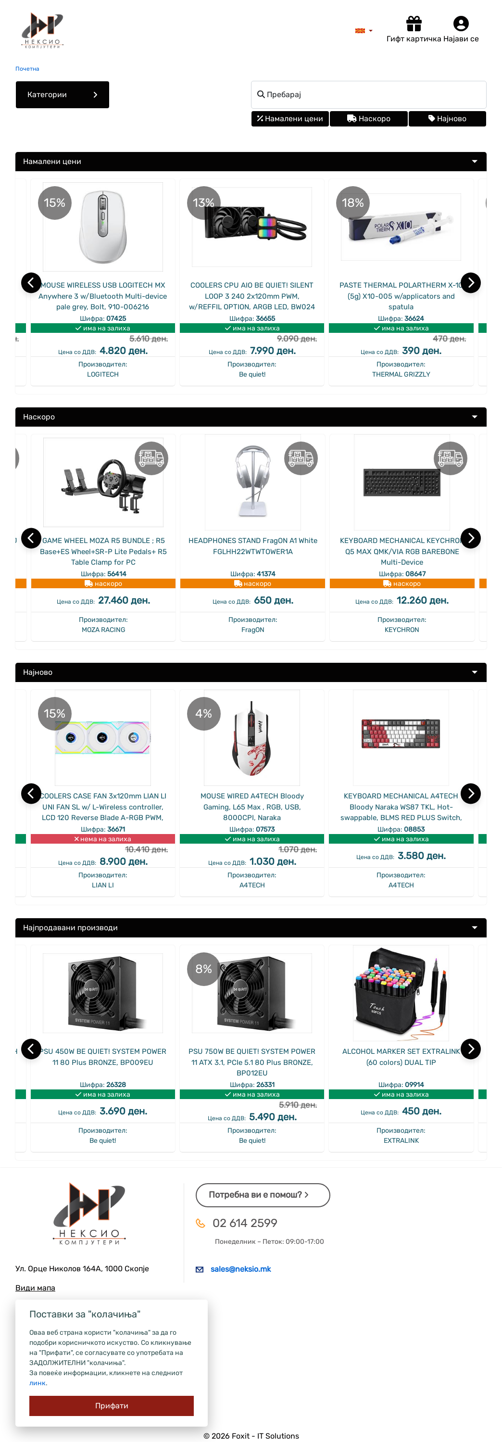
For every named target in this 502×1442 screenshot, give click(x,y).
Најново (447, 118)
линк (37, 1383)
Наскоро (368, 118)
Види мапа (35, 1287)
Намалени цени (290, 118)
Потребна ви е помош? (259, 1194)
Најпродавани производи (70, 927)
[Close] (111, 1406)
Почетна (27, 68)
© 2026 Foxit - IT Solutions (251, 1436)
